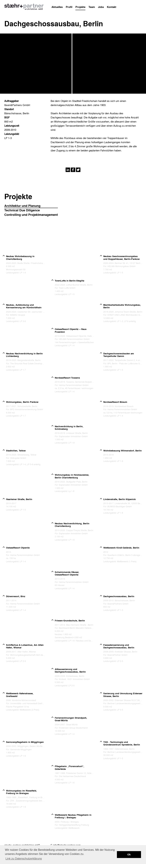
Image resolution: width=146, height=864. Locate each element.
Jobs (101, 7)
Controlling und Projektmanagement (31, 215)
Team (91, 7)
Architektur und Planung (22, 206)
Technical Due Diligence (22, 210)
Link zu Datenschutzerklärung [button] (24, 858)
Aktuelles (57, 7)
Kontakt (111, 7)
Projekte (80, 7)
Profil (69, 7)
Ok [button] (129, 854)
